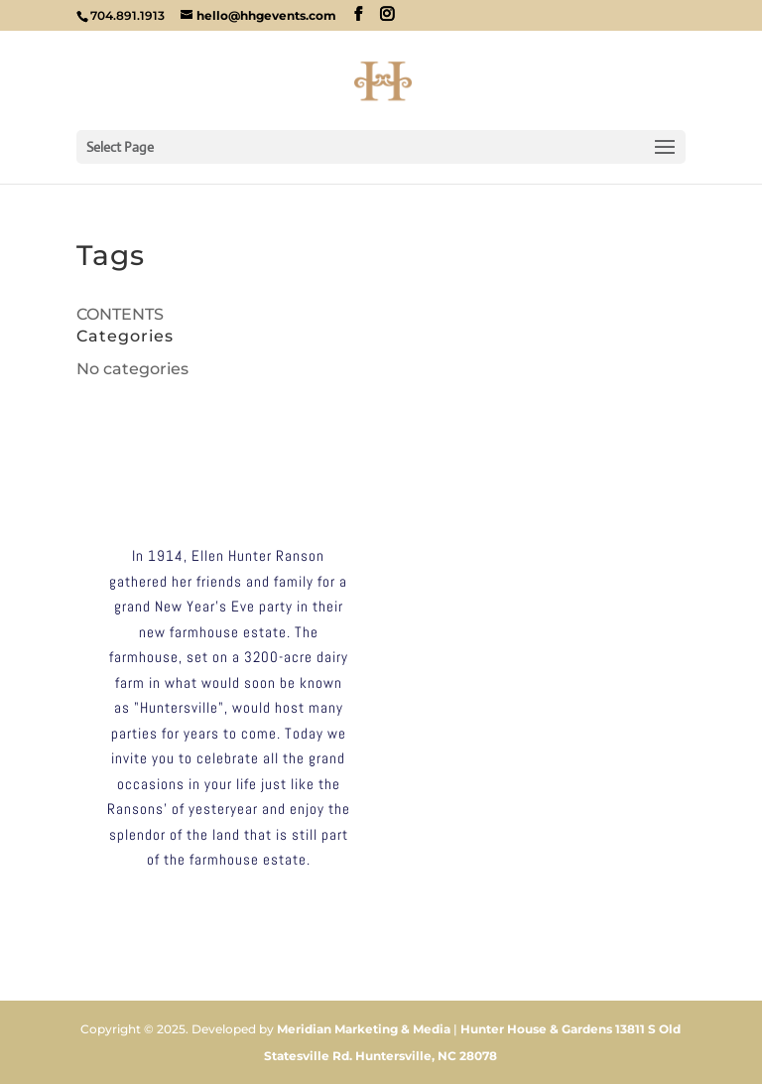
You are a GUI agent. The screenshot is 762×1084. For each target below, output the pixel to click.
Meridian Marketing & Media (363, 1028)
